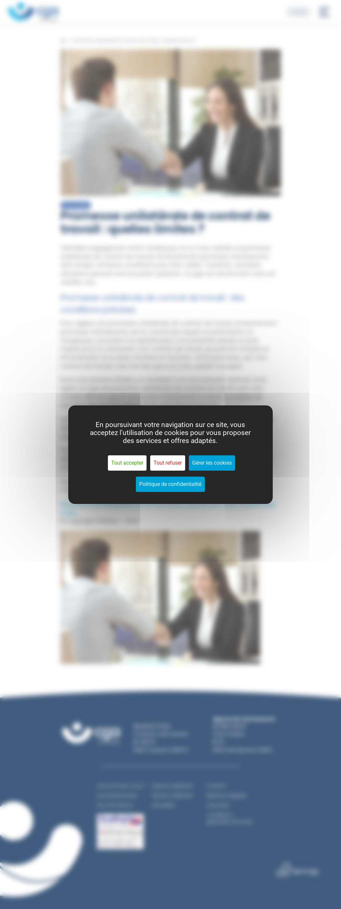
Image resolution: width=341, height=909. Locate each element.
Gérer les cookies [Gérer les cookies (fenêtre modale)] (212, 463)
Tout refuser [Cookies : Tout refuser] (168, 463)
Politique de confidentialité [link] (170, 484)
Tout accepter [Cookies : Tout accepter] (127, 463)
